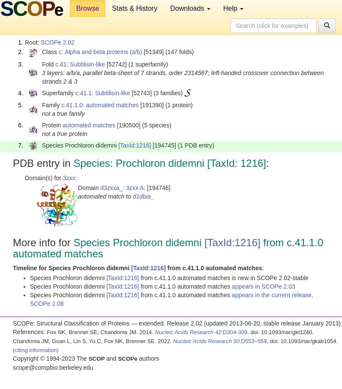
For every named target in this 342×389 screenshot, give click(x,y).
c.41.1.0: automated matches (100, 105)
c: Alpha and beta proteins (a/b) (100, 51)
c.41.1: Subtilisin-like (102, 93)
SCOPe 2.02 (58, 42)
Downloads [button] (190, 8)
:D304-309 (201, 332)
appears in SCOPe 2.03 (263, 286)
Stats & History (134, 8)
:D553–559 (220, 341)
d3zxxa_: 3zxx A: (122, 187)
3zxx (69, 178)
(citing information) (36, 350)
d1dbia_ (143, 196)
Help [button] (233, 8)
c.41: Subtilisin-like (80, 64)
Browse (87, 8)
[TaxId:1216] (134, 145)
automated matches (89, 125)
